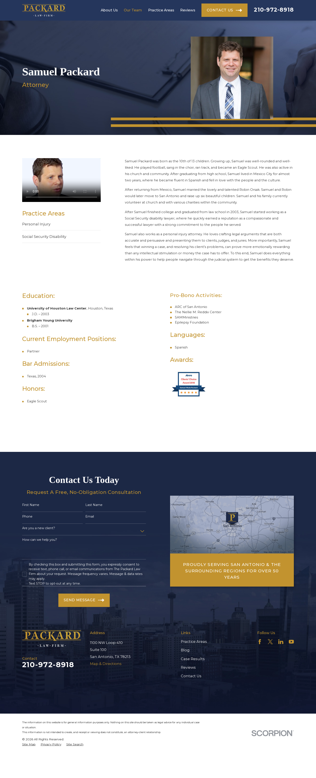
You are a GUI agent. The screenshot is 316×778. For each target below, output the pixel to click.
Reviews (188, 667)
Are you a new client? (38, 528)
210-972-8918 (274, 9)
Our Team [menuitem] (133, 10)
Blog (185, 650)
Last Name (93, 505)
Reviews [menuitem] (187, 10)
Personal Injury (36, 224)
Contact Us (191, 676)
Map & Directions (106, 663)
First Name (30, 505)
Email (89, 516)
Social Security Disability (44, 236)
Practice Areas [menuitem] (161, 10)
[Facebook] (259, 641)
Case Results (193, 659)
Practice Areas (194, 641)
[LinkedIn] (280, 641)
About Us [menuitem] (109, 10)
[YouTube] (291, 641)
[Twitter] (270, 641)
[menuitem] (29, 744)
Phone (27, 516)
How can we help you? (39, 540)
